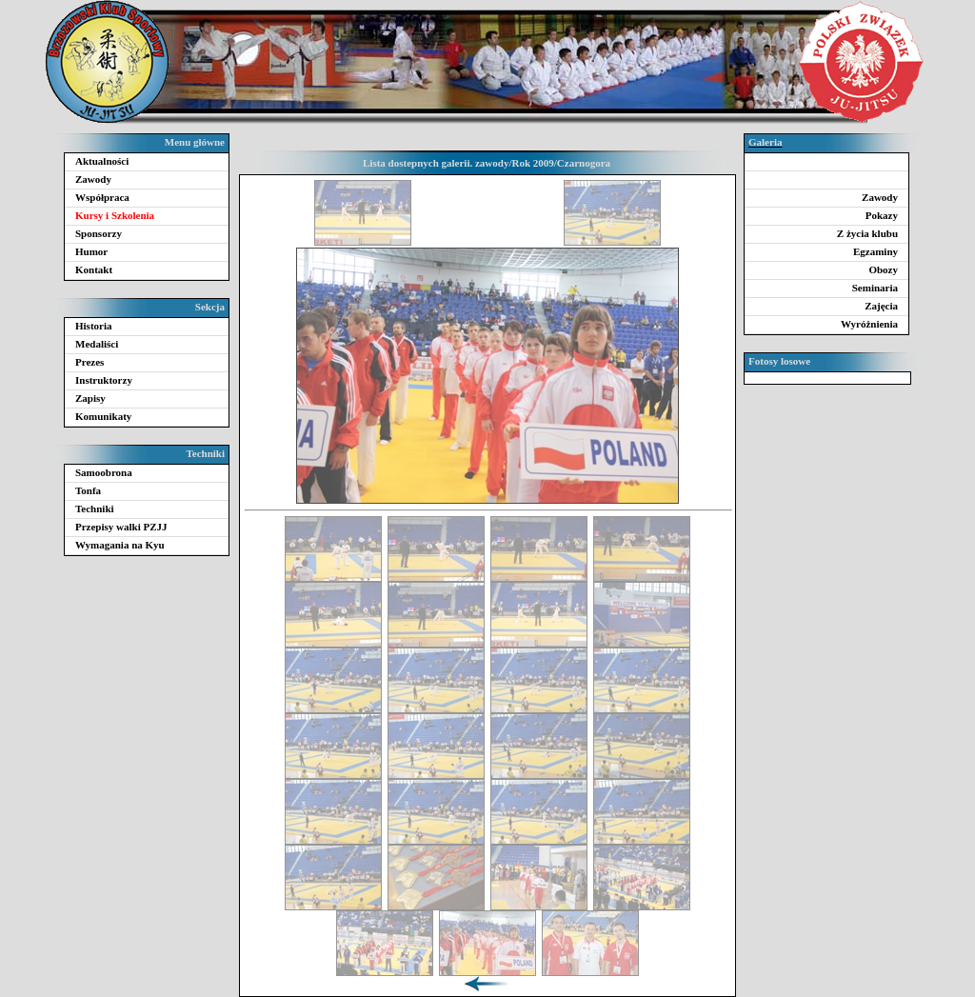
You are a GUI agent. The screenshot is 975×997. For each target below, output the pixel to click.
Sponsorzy (98, 233)
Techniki (94, 508)
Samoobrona (103, 472)
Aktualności (102, 161)
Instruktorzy (103, 380)
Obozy (883, 269)
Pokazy (882, 215)
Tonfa (88, 490)
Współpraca (102, 197)
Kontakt (93, 269)
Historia (93, 325)
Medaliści (96, 343)
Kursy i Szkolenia (114, 215)
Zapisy (90, 398)
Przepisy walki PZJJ (121, 526)
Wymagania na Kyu (120, 544)
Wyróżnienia (869, 323)
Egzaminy (875, 251)
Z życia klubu (867, 233)
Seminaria (875, 287)
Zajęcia (881, 305)
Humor (91, 251)
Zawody (93, 179)
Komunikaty (103, 416)
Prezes (89, 362)
